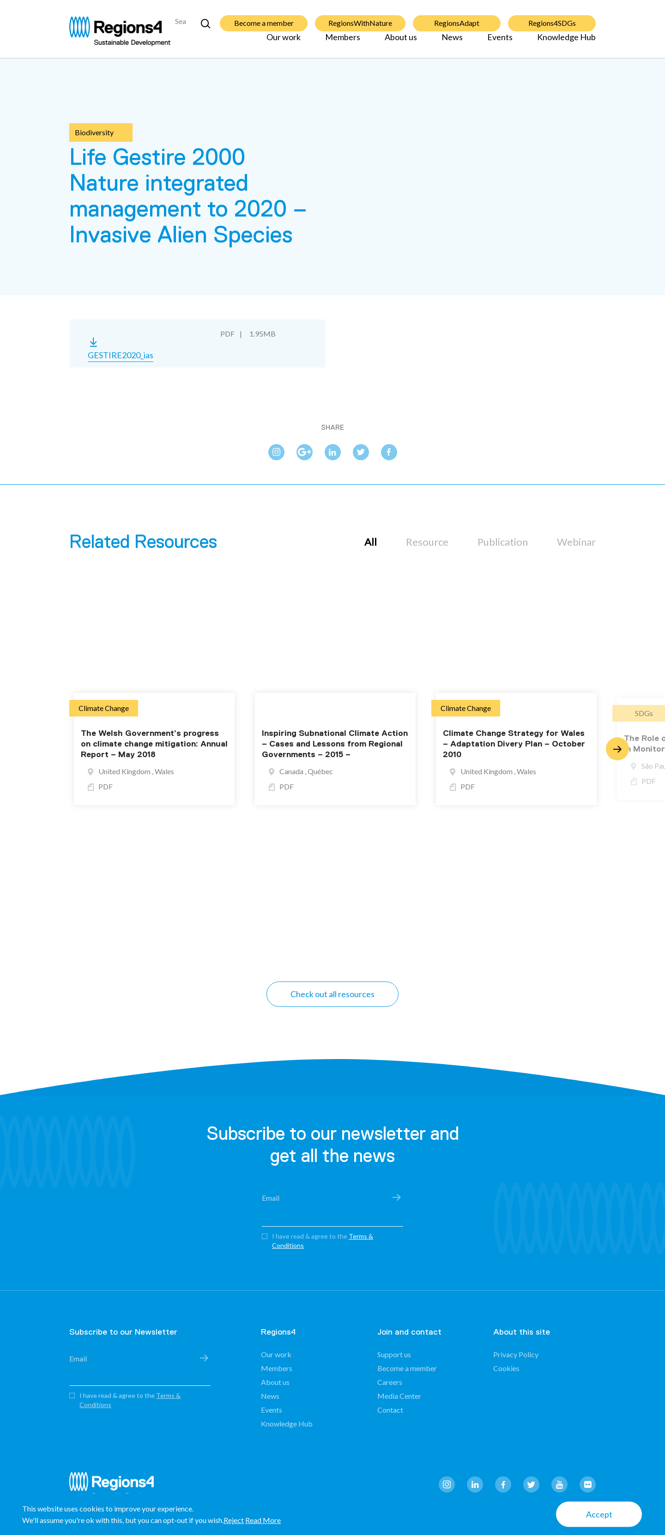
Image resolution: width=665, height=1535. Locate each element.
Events (500, 42)
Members (342, 42)
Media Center (399, 1395)
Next (617, 748)
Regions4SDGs (552, 17)
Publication (503, 542)
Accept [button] (599, 1514)
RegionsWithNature (360, 17)
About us (401, 42)
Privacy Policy (515, 1354)
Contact (390, 1409)
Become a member (264, 17)
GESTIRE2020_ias (120, 355)
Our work (283, 42)
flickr (588, 1484)
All (370, 542)
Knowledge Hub (566, 42)
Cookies (506, 1368)
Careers (389, 1382)
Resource (427, 542)
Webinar (576, 542)
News (452, 42)
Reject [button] (234, 1520)
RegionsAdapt (456, 17)
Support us (394, 1354)
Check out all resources (332, 994)
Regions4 (115, 1485)
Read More (263, 1520)
